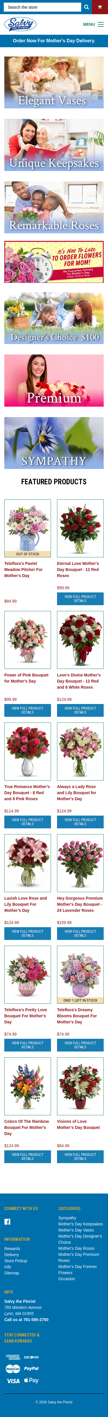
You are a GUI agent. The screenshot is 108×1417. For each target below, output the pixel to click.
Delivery (11, 1254)
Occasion (66, 1278)
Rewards (12, 1248)
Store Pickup (15, 1260)
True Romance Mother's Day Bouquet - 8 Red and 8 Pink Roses (27, 792)
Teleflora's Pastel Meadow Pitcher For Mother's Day (23, 569)
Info (7, 1267)
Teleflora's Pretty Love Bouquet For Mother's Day (25, 1015)
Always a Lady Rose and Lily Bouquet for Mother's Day (76, 792)
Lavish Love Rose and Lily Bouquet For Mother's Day (25, 904)
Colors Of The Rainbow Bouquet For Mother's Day (26, 1127)
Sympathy (67, 1218)
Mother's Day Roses (76, 1248)
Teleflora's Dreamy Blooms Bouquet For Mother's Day (77, 1015)
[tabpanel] (54, 262)
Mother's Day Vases (76, 1230)
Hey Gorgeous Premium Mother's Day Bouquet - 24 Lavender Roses (80, 904)
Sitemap (11, 1273)
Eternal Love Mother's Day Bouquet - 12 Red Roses (78, 569)
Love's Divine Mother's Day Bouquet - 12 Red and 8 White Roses (79, 681)
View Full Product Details (80, 598)
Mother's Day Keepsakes (80, 1224)
